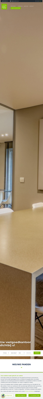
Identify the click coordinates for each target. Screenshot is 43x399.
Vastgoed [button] (13, 6)
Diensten (20, 6)
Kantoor (26, 6)
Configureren (8, 395)
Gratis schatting (15, 8)
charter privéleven (29, 391)
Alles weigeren (21, 395)
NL (40, 1)
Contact (31, 6)
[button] (21, 353)
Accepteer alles (35, 395)
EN (38, 1)
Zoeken (37, 352)
